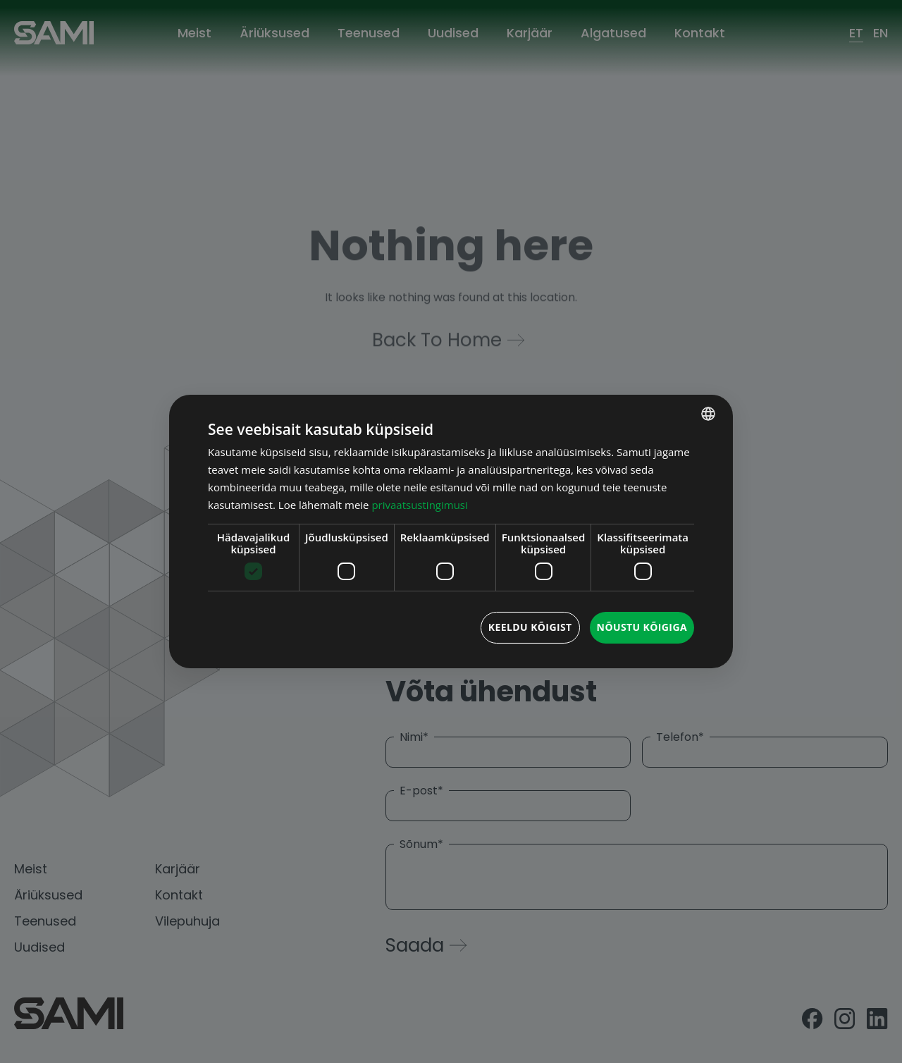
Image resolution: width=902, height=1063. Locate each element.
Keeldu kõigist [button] (530, 627)
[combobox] (708, 414)
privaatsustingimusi (419, 505)
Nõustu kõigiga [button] (642, 627)
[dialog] (451, 531)
